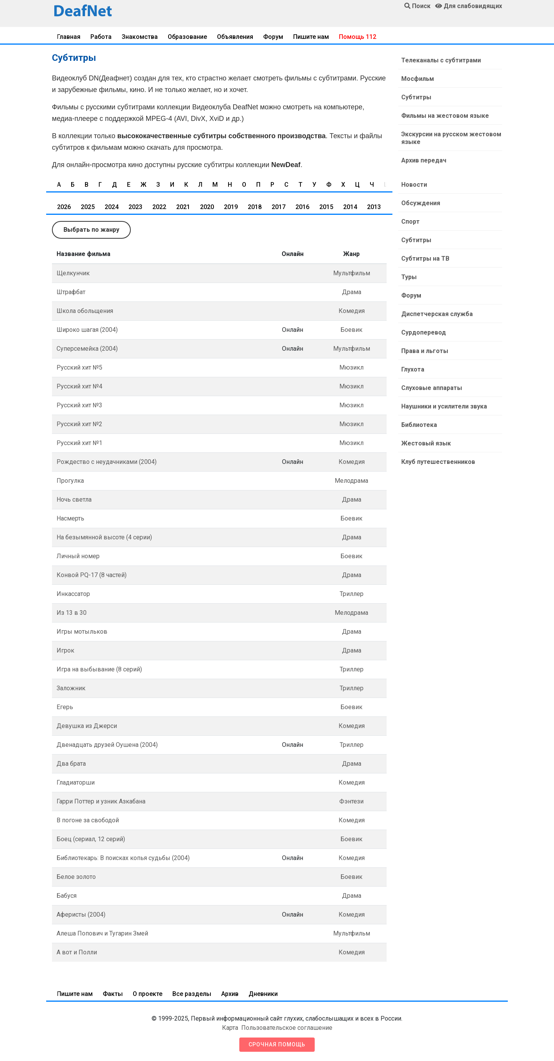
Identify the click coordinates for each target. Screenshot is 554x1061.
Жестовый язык (426, 443)
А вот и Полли (77, 952)
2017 (278, 207)
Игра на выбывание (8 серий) (99, 669)
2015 (326, 207)
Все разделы (191, 993)
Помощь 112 (357, 36)
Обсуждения (420, 203)
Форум (273, 36)
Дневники (263, 993)
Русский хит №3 (79, 405)
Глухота (412, 369)
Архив (230, 993)
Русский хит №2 (79, 424)
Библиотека (419, 424)
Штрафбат (71, 292)
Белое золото (76, 876)
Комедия (352, 311)
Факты (113, 993)
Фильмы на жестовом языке (445, 115)
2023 (135, 207)
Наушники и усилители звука (444, 406)
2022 (159, 207)
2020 (207, 207)
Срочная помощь (277, 1044)
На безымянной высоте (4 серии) (104, 537)
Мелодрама (351, 480)
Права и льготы (424, 351)
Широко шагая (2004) (87, 329)
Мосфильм (417, 78)
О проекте (147, 993)
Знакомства (140, 36)
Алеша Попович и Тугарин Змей (102, 933)
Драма (351, 292)
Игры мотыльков (82, 631)
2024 (111, 207)
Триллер (352, 593)
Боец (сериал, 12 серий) (91, 839)
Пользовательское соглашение (286, 1027)
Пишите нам (311, 36)
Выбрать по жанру (91, 229)
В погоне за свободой (88, 820)
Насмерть (70, 518)
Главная (68, 36)
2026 (64, 207)
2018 (255, 207)
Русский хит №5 (79, 367)
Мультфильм (351, 273)
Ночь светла (74, 499)
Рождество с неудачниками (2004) (107, 461)
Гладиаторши (76, 782)
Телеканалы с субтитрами (441, 60)
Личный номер (78, 556)
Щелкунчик (73, 273)
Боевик (351, 329)
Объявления (235, 36)
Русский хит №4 (79, 386)
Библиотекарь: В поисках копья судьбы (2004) (123, 858)
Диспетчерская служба (437, 314)
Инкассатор (73, 593)
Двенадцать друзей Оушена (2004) (107, 744)
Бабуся (67, 895)
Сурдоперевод (423, 332)
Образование (187, 36)
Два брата (71, 763)
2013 (374, 207)
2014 (350, 207)
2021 (183, 207)
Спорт (410, 221)
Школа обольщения (85, 311)
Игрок (65, 650)
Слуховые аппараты (431, 388)
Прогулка (70, 480)
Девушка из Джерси (87, 726)
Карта (230, 1027)
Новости (414, 184)
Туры (409, 277)
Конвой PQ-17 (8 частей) (92, 575)
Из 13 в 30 (72, 612)
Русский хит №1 (79, 443)
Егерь (65, 707)
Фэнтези (351, 801)
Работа (101, 36)
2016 (302, 207)
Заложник (71, 688)
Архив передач (423, 160)
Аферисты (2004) (81, 914)
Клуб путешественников (438, 461)
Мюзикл (351, 367)
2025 (88, 207)
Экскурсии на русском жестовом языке (451, 138)
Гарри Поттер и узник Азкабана (101, 801)
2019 (231, 207)
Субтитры (416, 97)
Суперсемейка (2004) (87, 348)
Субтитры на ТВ (425, 258)
